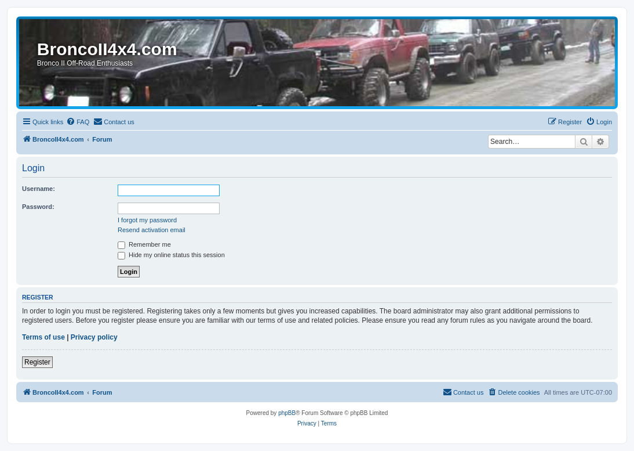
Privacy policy (94, 337)
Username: (38, 188)
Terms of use (43, 337)
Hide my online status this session (171, 254)
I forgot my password (147, 220)
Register (37, 362)
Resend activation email (151, 229)
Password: (38, 206)
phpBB (287, 413)
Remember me (144, 244)
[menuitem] (77, 122)
